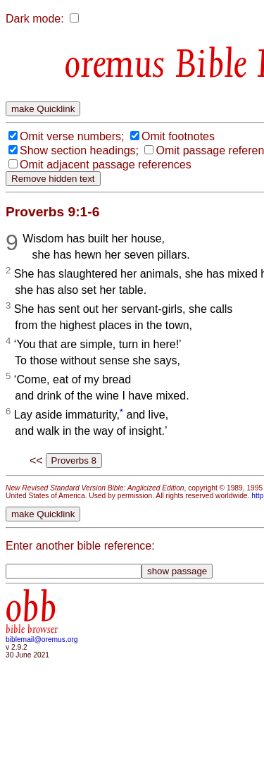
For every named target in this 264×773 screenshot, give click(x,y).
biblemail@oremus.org (42, 639)
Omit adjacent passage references (105, 165)
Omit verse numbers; (72, 136)
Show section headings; (79, 150)
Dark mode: (35, 19)
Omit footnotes (178, 136)
